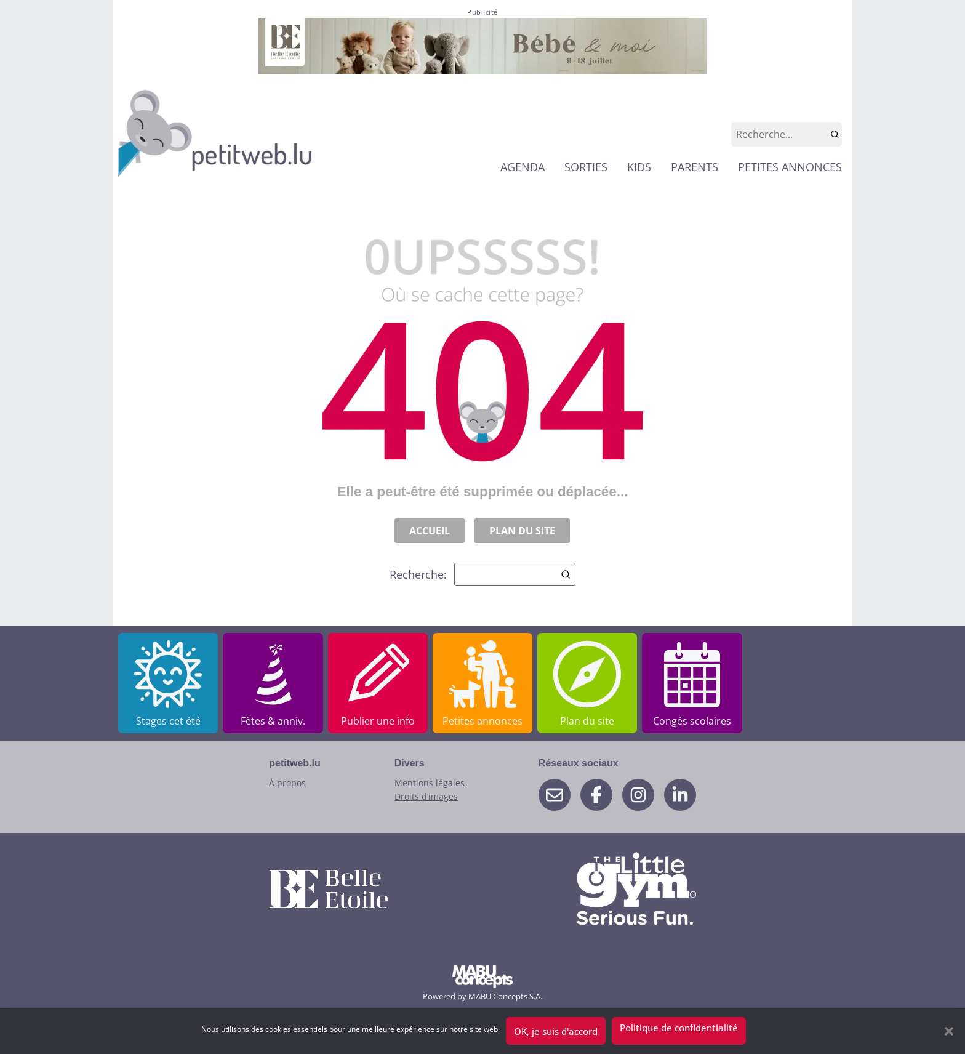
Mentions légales (429, 783)
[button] (949, 1031)
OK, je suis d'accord (556, 1031)
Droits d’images (426, 796)
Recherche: (482, 574)
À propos (287, 783)
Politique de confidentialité (679, 1027)
